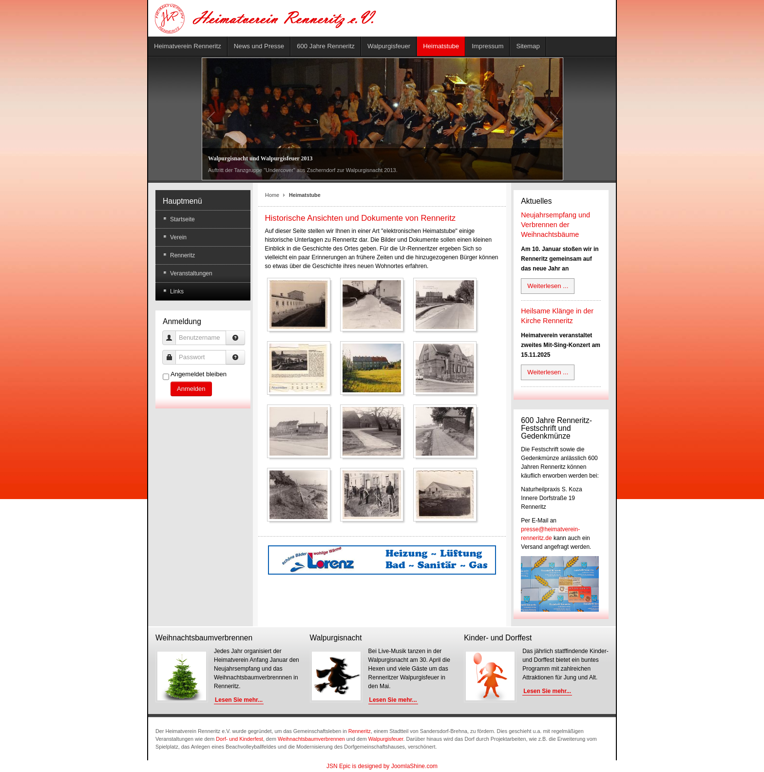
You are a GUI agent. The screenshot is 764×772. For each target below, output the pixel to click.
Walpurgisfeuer (385, 739)
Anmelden (191, 388)
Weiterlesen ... (547, 286)
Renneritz (359, 731)
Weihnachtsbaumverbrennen (311, 739)
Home (272, 195)
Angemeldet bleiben (199, 374)
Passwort (172, 352)
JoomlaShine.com (414, 766)
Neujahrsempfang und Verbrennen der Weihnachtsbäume (555, 224)
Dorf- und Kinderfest (239, 739)
